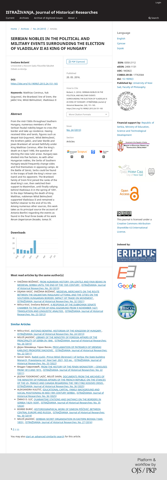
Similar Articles (20, 324)
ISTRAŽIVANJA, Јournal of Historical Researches (52, 12)
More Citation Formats (80, 114)
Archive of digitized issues (48, 17)
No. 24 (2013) (39, 28)
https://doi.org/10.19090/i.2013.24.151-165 (34, 83)
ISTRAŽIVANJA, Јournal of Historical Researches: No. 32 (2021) (50, 301)
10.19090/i (128, 78)
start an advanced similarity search (45, 436)
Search (154, 17)
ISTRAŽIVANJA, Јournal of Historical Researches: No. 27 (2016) (58, 422)
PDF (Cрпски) (78, 61)
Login (158, 2)
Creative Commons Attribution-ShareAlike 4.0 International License (134, 227)
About (71, 17)
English (121, 38)
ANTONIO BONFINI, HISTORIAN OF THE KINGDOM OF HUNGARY (66, 330)
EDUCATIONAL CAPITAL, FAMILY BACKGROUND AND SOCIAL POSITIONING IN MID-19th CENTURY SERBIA (58, 391)
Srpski (120, 48)
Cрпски (121, 43)
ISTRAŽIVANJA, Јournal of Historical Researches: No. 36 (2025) (50, 386)
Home (14, 28)
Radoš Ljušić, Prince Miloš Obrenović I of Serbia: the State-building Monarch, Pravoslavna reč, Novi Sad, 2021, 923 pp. (61, 358)
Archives (24, 17)
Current (10, 17)
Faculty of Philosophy (133, 87)
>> (18, 429)
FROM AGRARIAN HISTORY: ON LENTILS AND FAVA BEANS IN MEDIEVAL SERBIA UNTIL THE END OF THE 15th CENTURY (61, 283)
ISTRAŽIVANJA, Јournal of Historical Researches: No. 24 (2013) (50, 334)
